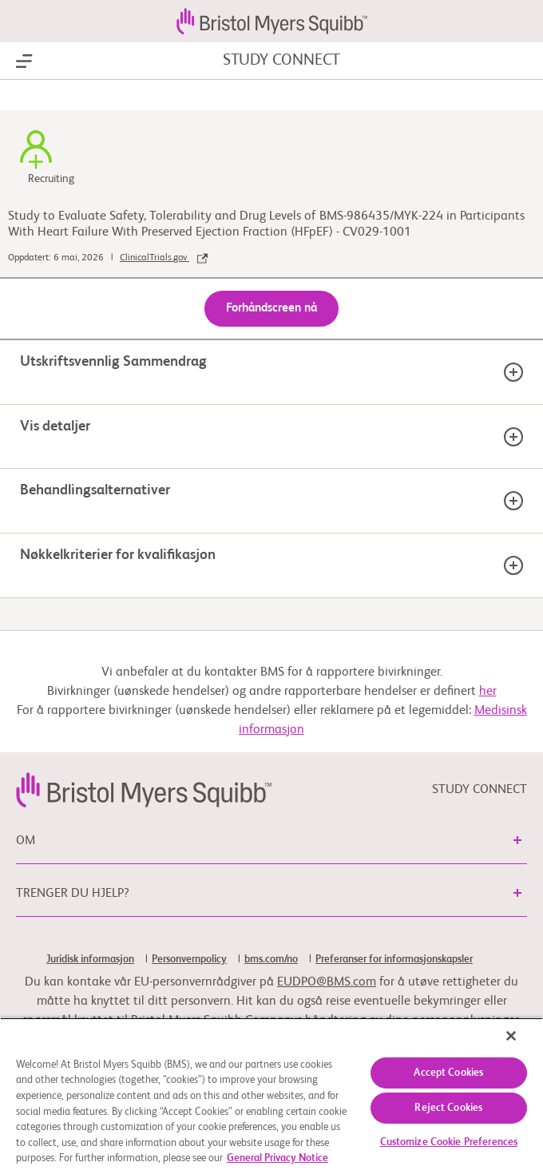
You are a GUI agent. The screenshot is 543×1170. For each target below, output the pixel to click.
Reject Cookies (448, 1108)
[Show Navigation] (24, 61)
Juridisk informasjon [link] (90, 959)
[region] (271, 1093)
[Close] (511, 1036)
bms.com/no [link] (271, 959)
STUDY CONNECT (281, 61)
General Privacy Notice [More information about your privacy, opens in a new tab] (277, 1158)
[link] (144, 789)
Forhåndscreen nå (271, 308)
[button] (517, 840)
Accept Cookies (448, 1073)
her (488, 691)
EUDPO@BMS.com (326, 982)
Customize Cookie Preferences (449, 1142)
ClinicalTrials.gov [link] (164, 258)
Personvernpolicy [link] (189, 959)
